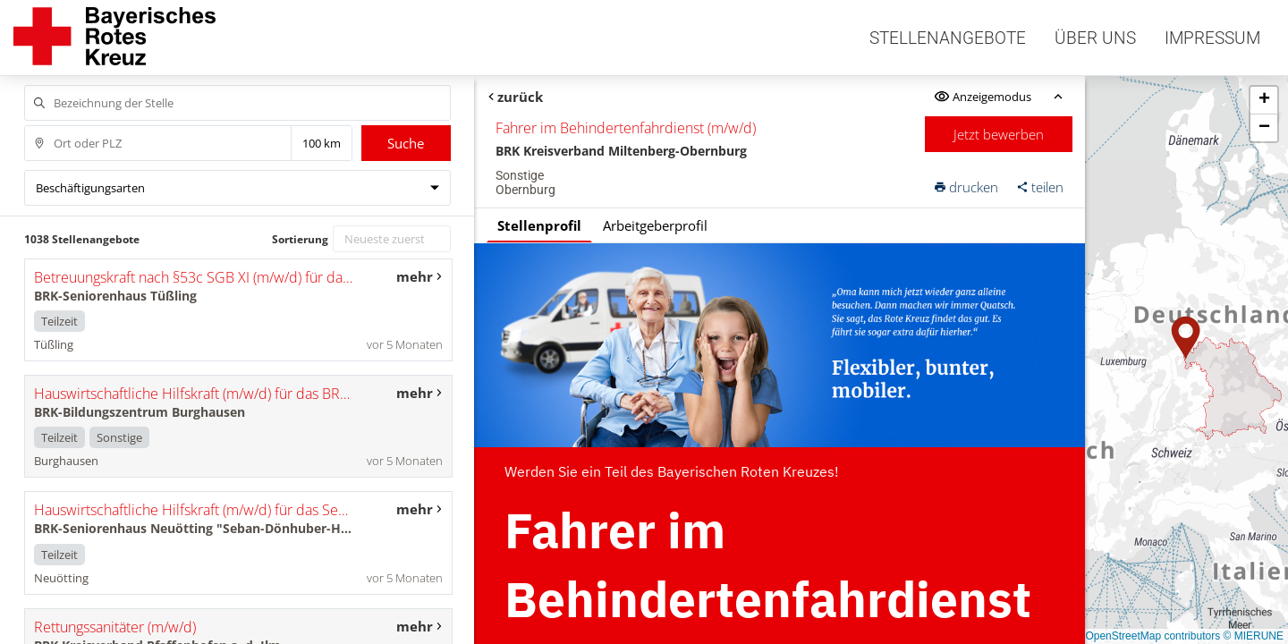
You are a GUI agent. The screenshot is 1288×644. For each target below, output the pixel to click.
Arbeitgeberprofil (655, 225)
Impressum (1212, 38)
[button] (1186, 338)
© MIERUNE (1253, 636)
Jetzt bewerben (998, 134)
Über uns (1095, 38)
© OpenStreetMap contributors (1147, 636)
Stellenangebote (947, 38)
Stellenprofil (539, 225)
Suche (405, 143)
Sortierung (300, 239)
